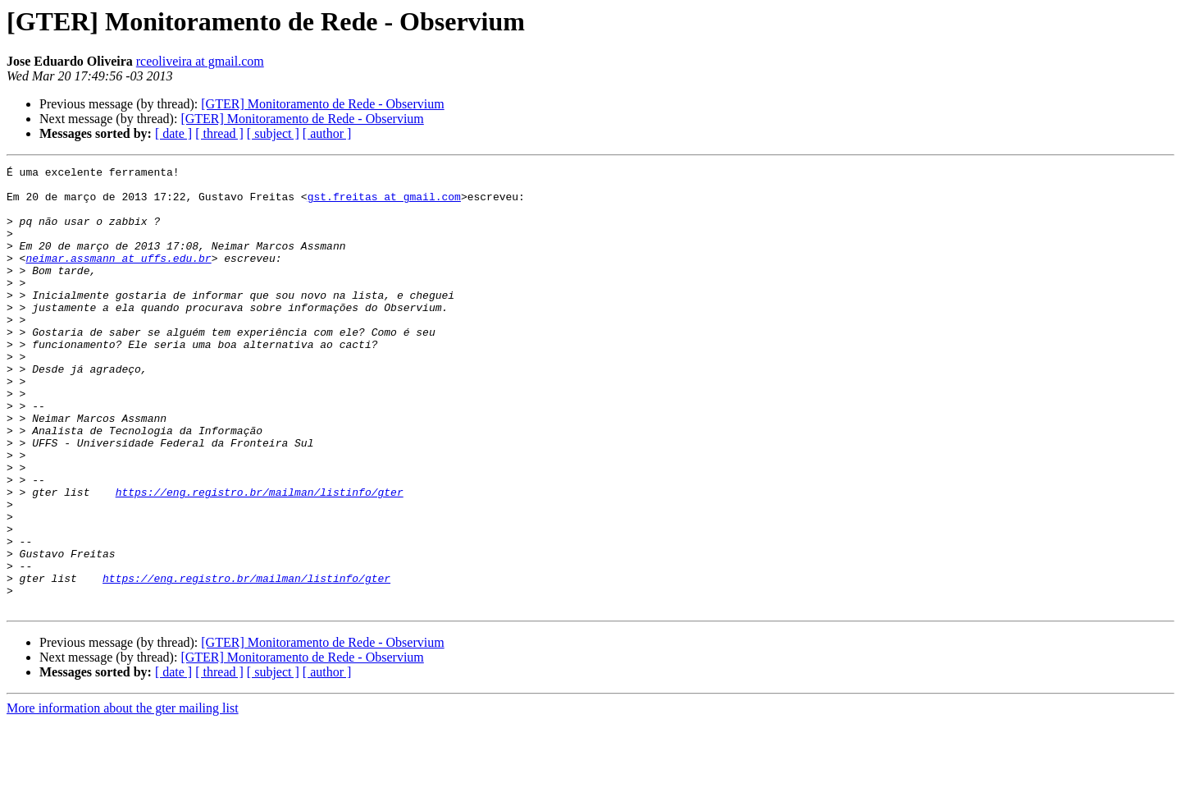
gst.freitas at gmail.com (384, 203)
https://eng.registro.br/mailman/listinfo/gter (260, 558)
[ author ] (327, 133)
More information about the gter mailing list (123, 797)
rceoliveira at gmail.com (200, 61)
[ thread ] (219, 133)
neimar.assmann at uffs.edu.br (118, 277)
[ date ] (173, 133)
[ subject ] (273, 133)
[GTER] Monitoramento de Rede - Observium (322, 104)
